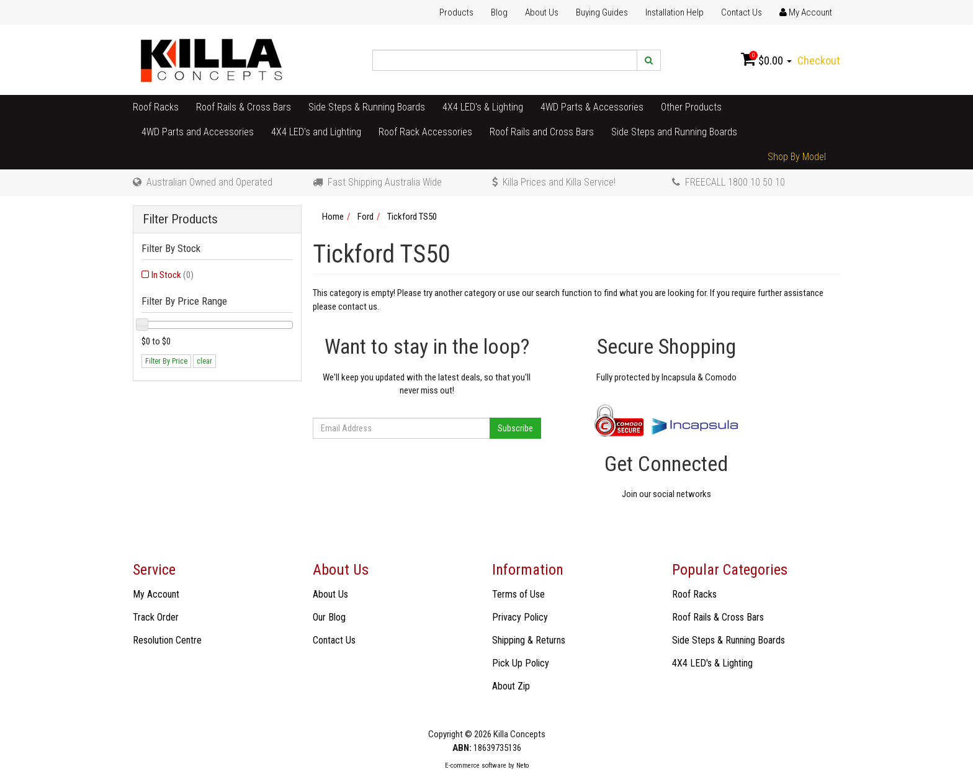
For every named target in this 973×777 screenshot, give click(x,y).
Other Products (691, 107)
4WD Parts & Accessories (591, 107)
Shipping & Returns (528, 640)
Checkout (818, 60)
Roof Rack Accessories (425, 132)
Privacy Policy (520, 617)
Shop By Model (797, 157)
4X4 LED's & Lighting (482, 107)
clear (204, 361)
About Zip (511, 686)
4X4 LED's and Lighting (316, 132)
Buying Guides (602, 12)
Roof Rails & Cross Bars (243, 107)
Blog (499, 12)
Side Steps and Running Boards (674, 132)
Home (333, 216)
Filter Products (180, 219)
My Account (156, 594)
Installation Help (674, 12)
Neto (522, 765)
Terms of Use (518, 594)
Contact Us (741, 12)
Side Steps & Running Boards (366, 107)
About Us (541, 12)
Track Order (156, 617)
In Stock (172, 275)
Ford (365, 216)
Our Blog (329, 617)
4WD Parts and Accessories (197, 132)
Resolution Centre (167, 640)
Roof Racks (156, 107)
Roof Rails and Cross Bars (542, 132)
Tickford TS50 (412, 216)
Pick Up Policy (520, 663)
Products (456, 12)
